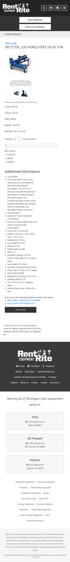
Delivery (14, 382)
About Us (24, 382)
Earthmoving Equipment (40, 487)
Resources (54, 382)
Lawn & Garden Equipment (31, 515)
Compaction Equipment (31, 493)
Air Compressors (29, 498)
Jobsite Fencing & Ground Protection (30, 377)
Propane (52, 377)
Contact (44, 382)
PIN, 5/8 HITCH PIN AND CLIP (20, 303)
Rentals (19, 371)
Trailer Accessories (35, 520)
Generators (24, 509)
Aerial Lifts (43, 498)
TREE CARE (10, 43)
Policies (34, 382)
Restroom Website (35, 27)
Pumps (46, 493)
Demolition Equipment (24, 482)
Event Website (35, 20)
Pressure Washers (44, 504)
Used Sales (30, 371)
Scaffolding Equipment (41, 509)
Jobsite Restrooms (45, 371)
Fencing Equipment (25, 504)
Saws (47, 515)
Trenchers (23, 487)
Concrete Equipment (46, 482)
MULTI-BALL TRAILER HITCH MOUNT (24, 300)
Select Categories (12, 34)
